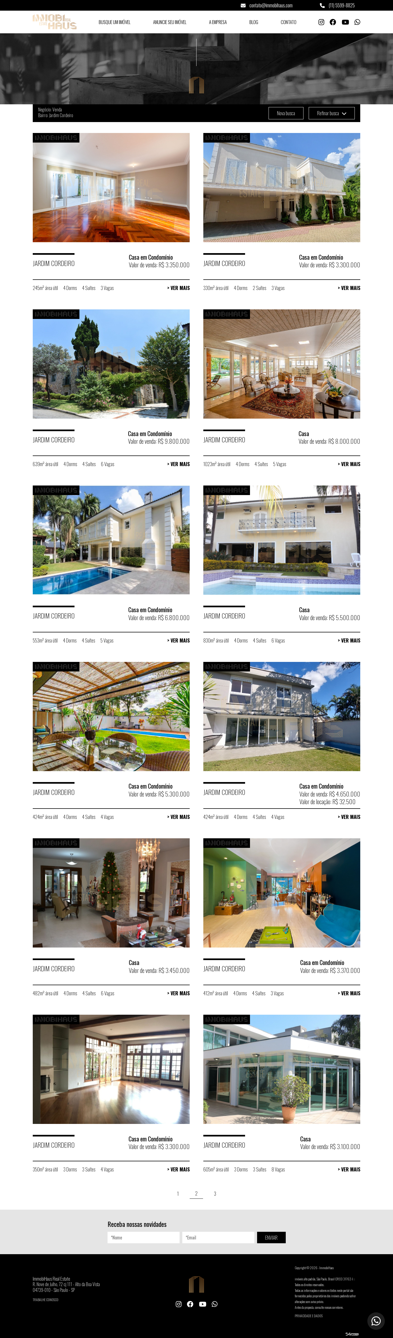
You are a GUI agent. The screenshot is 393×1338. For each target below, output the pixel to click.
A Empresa (218, 22)
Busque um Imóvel (114, 22)
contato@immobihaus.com (267, 5)
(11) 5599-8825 (337, 5)
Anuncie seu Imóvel (169, 22)
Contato (288, 22)
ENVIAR (271, 1237)
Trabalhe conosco (45, 1299)
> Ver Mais (178, 287)
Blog (253, 22)
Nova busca (286, 113)
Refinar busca (331, 113)
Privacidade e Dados (309, 1315)
